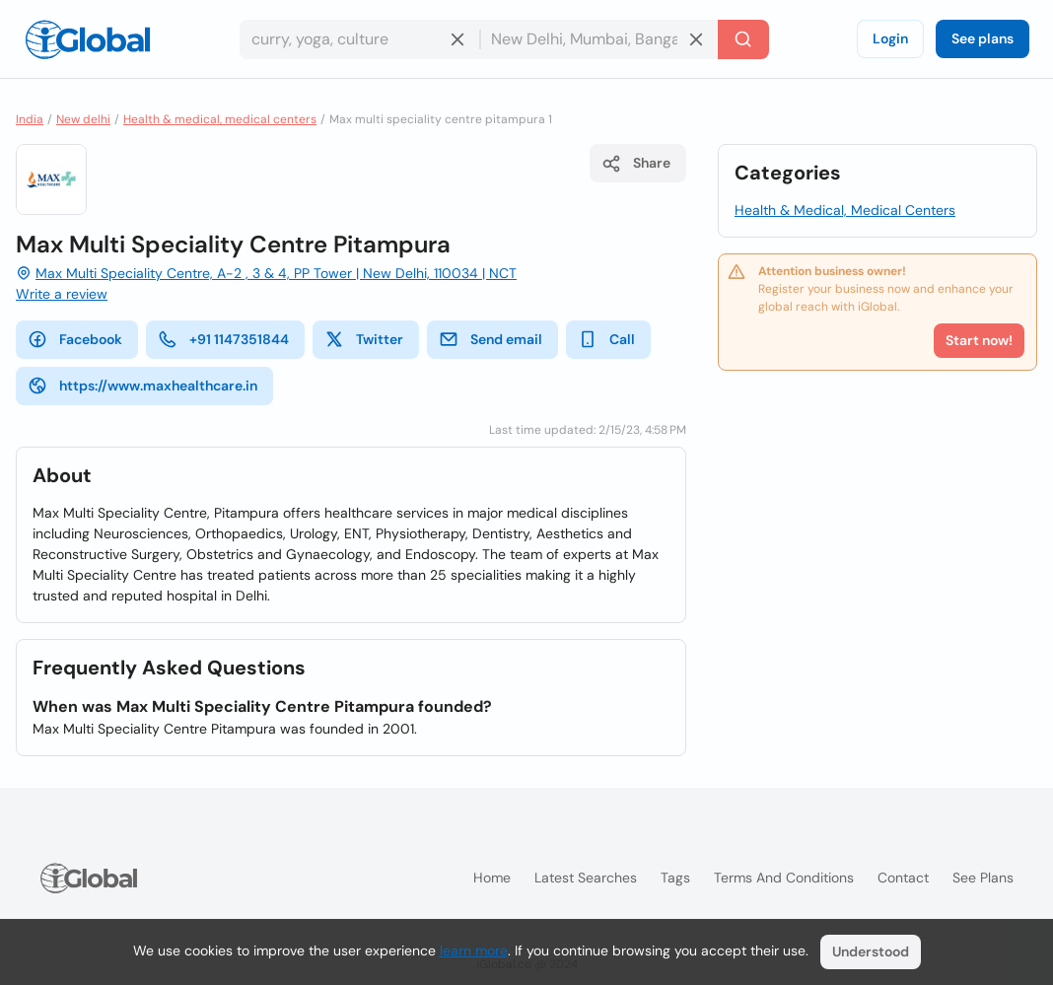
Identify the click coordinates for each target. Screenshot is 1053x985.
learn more (474, 950)
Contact (903, 877)
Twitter (363, 339)
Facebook (75, 339)
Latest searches (585, 877)
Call (606, 339)
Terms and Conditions (784, 877)
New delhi (83, 119)
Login (890, 38)
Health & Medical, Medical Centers (845, 210)
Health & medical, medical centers (219, 119)
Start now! (979, 340)
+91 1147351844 (223, 339)
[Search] (743, 39)
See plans (982, 38)
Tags (675, 877)
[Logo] (88, 39)
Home (492, 877)
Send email (490, 339)
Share (635, 164)
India (29, 119)
